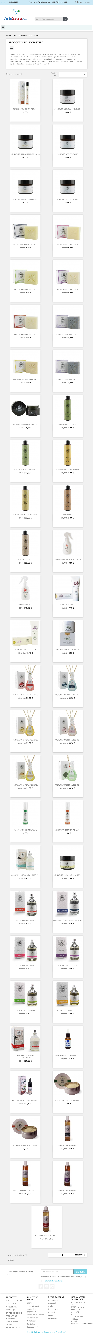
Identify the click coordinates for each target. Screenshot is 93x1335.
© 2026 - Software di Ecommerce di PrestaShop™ (46, 1332)
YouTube (46, 1286)
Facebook (41, 1286)
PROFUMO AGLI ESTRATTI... (25, 965)
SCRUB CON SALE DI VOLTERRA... (68, 1100)
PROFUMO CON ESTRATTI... (25, 920)
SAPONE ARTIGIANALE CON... (67, 244)
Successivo (80, 1255)
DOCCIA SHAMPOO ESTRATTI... (68, 1145)
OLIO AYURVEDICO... (68, 514)
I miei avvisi (53, 1318)
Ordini (50, 1306)
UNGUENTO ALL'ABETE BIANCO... (25, 424)
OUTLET (9, 1324)
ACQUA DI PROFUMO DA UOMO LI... (25, 875)
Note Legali (31, 1321)
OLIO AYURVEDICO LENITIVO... (67, 424)
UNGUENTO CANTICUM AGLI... (25, 199)
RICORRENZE (11, 1304)
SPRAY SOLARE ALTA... (25, 605)
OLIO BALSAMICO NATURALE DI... (25, 1100)
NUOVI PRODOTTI (13, 1328)
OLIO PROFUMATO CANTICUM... (25, 109)
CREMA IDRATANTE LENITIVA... (25, 650)
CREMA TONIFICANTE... (67, 605)
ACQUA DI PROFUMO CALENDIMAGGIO (25, 1056)
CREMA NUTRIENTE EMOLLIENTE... (67, 650)
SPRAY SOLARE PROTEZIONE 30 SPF (67, 559)
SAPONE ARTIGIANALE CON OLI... (68, 334)
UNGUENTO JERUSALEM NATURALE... (25, 154)
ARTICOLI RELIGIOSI (14, 1301)
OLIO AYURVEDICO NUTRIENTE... (67, 469)
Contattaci (31, 1324)
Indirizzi (51, 1312)
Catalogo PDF (32, 1327)
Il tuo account (56, 1297)
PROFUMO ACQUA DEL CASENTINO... (67, 920)
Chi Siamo (31, 1303)
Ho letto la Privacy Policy (53, 1281)
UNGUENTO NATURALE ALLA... (67, 154)
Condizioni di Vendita (35, 1315)
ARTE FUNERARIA (12, 1321)
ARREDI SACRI (11, 1307)
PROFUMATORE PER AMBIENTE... (25, 695)
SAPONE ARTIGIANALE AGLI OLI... (68, 379)
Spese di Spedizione (35, 1306)
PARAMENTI (10, 1310)
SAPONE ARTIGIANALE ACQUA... (25, 244)
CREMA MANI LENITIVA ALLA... (25, 830)
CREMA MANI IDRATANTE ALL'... (67, 830)
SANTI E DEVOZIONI (14, 1313)
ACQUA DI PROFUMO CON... (25, 1010)
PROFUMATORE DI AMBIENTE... (67, 1055)
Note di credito (54, 1309)
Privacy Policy (32, 1318)
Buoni (50, 1315)
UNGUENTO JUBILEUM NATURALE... (67, 109)
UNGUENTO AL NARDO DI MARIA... (67, 875)
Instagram (52, 1286)
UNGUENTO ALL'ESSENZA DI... (67, 199)
